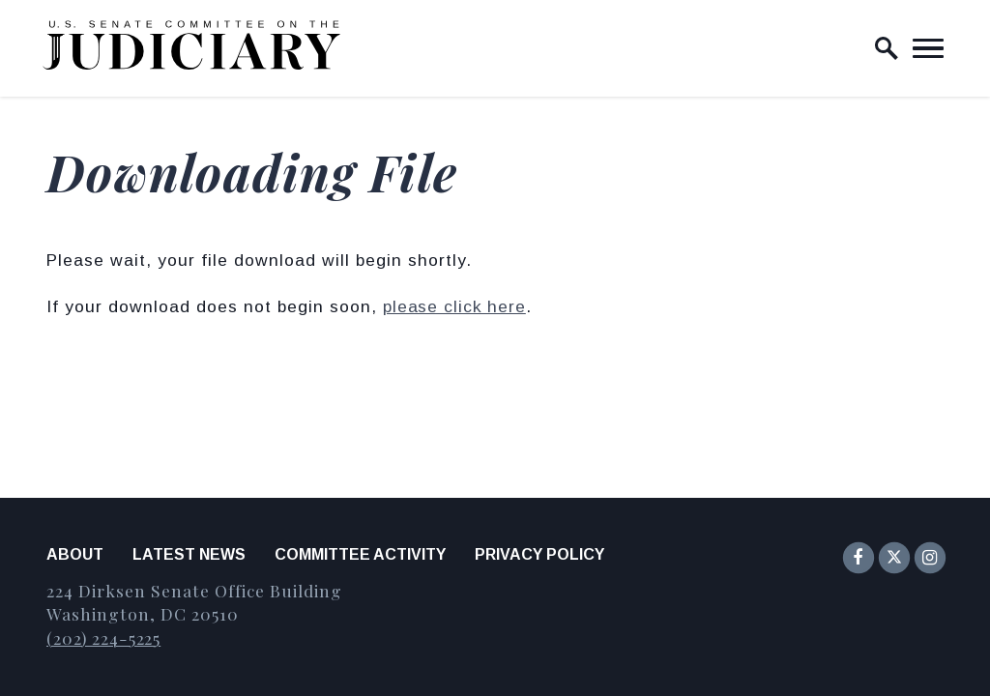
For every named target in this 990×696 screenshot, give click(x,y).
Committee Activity (360, 554)
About (74, 554)
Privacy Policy (539, 554)
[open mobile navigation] (928, 48)
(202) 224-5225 (103, 637)
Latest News (189, 554)
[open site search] (886, 48)
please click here (454, 306)
